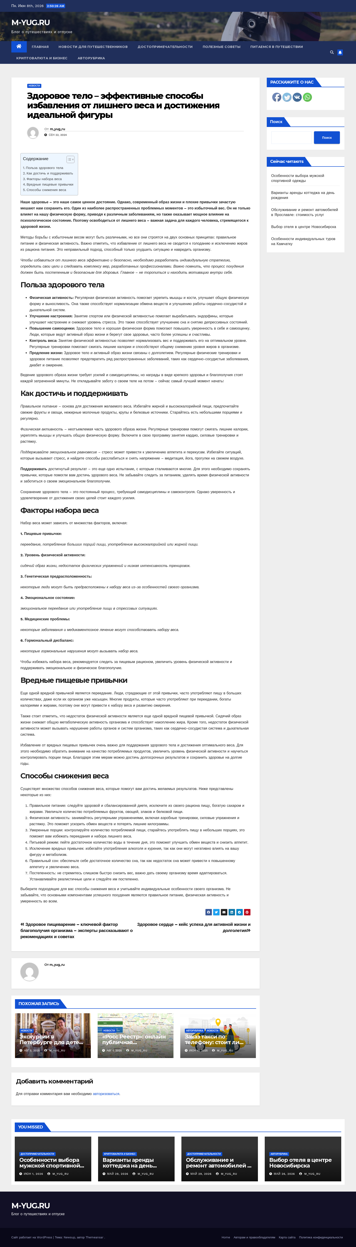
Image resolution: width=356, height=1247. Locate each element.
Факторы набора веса (44, 179)
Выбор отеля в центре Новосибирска (303, 227)
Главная (40, 47)
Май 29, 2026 (117, 1173)
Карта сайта (287, 1237)
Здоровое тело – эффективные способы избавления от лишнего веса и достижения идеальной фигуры (123, 105)
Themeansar (94, 1237)
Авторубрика (91, 58)
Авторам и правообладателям (254, 1237)
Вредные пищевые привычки (50, 184)
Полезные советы (222, 47)
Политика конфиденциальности (321, 1237)
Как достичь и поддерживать (50, 173)
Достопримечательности (165, 47)
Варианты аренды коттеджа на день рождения (128, 1166)
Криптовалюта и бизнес (42, 58)
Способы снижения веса (46, 190)
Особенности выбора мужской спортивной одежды (49, 1166)
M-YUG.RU (30, 22)
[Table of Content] (70, 159)
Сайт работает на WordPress (32, 1237)
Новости (34, 85)
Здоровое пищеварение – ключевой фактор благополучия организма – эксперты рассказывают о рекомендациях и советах (76, 930)
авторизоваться (106, 1094)
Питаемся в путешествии (276, 47)
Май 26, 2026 (284, 1173)
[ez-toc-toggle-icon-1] (68, 160)
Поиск (276, 121)
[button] (332, 52)
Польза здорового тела (44, 168)
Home (226, 1237)
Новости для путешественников (93, 47)
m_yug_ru (57, 129)
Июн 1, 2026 (33, 1173)
